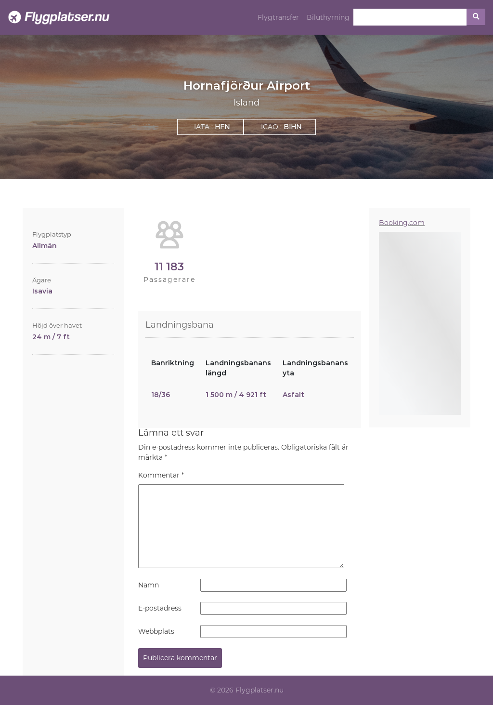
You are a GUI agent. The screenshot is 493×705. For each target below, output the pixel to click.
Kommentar (161, 475)
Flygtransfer (278, 17)
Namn (148, 585)
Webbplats (156, 631)
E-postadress (160, 608)
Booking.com (402, 222)
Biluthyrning (328, 17)
